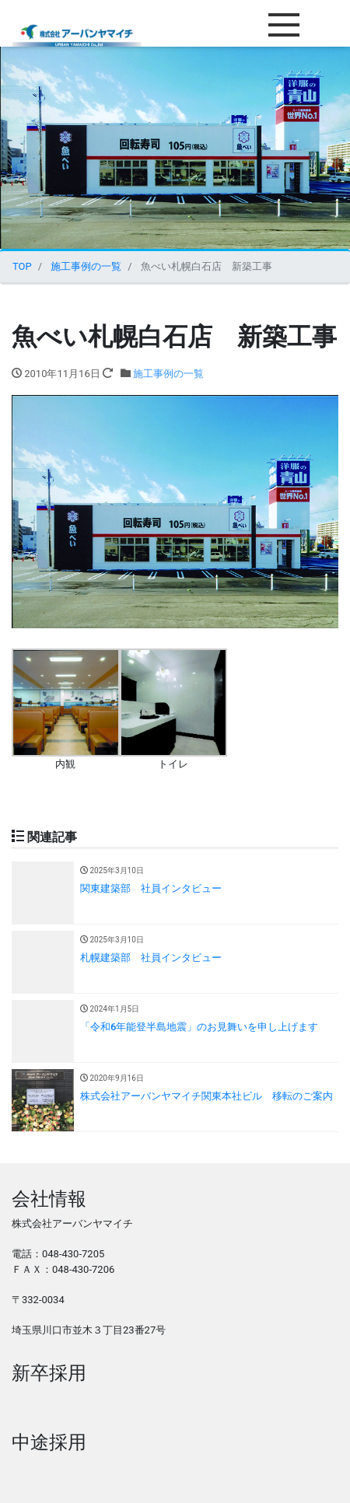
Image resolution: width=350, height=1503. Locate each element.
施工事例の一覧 (168, 373)
